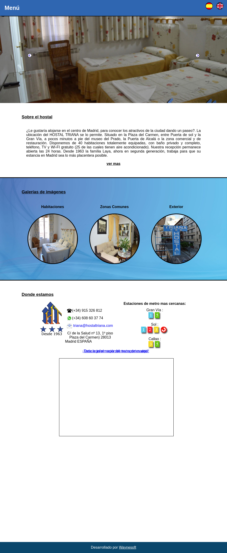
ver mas (113, 164)
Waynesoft (127, 547)
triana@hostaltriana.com (93, 326)
